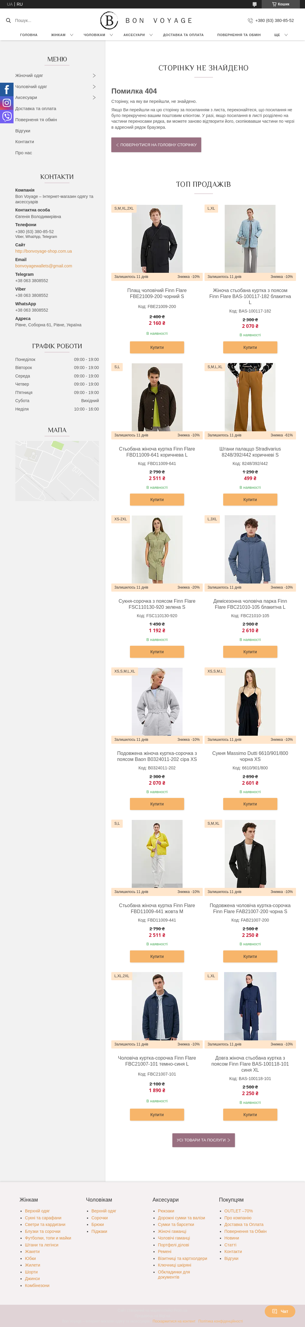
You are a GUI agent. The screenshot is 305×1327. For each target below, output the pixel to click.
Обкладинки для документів (174, 1275)
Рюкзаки (166, 1210)
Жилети (32, 1265)
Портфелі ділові (173, 1244)
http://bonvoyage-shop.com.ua (43, 251)
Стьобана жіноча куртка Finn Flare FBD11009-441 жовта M (157, 908)
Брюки (97, 1224)
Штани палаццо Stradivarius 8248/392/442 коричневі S (250, 451)
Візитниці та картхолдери (182, 1258)
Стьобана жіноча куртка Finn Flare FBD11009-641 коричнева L (157, 451)
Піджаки (99, 1231)
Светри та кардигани (45, 1224)
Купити (157, 347)
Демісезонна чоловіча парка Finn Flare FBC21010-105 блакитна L (250, 604)
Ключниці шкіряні (174, 1265)
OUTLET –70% (238, 1210)
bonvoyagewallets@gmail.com (43, 265)
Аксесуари (134, 35)
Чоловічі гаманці (174, 1238)
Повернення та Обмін (245, 1231)
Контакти (24, 141)
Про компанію (237, 1217)
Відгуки (22, 130)
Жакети (32, 1251)
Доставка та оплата (35, 108)
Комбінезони (37, 1285)
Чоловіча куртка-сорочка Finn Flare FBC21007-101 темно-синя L (157, 1061)
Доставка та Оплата (183, 35)
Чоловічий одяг (31, 86)
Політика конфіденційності (221, 1321)
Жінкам (58, 35)
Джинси (32, 1278)
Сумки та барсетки (176, 1224)
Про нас (23, 152)
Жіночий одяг (29, 75)
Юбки (30, 1258)
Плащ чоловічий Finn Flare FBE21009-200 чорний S (156, 293)
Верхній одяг (37, 1210)
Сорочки (99, 1217)
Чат (280, 1311)
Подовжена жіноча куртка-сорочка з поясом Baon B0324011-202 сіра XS (157, 756)
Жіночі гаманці (172, 1231)
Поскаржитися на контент (173, 1321)
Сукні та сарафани (43, 1217)
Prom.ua (180, 1310)
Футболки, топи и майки (48, 1238)
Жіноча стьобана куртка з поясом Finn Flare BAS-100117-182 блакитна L (250, 296)
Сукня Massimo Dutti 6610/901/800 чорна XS (250, 756)
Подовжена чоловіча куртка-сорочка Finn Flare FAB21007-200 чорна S (250, 908)
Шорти (31, 1272)
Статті (230, 1244)
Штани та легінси (41, 1244)
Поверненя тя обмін (36, 119)
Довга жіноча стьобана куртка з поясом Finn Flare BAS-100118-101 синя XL (250, 1064)
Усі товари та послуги (201, 1140)
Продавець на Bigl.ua (152, 1316)
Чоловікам (94, 35)
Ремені (164, 1251)
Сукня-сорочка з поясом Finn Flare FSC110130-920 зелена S (157, 604)
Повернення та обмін (239, 35)
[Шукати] (8, 20)
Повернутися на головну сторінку (158, 145)
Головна (29, 35)
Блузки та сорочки (42, 1231)
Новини (231, 1238)
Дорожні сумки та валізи (181, 1217)
